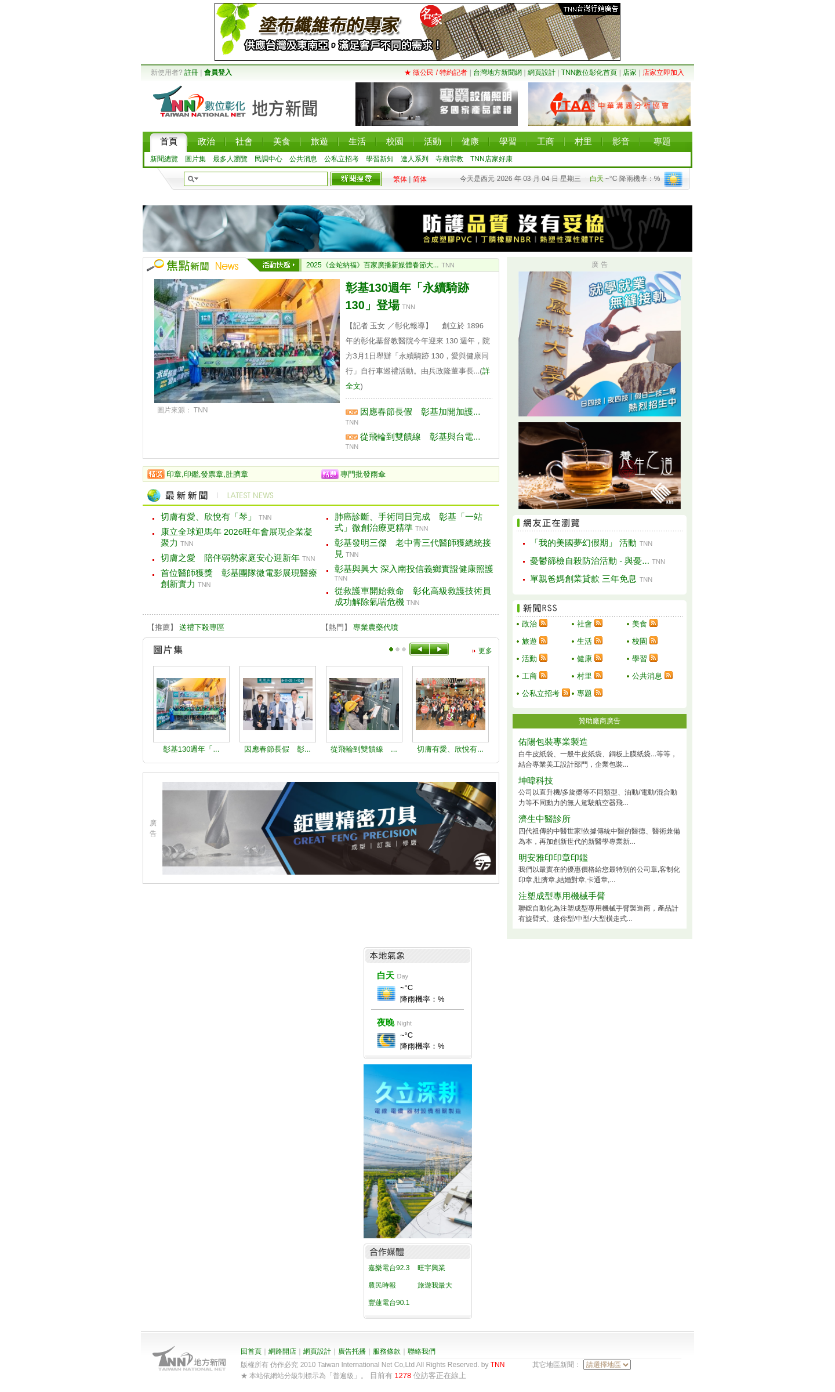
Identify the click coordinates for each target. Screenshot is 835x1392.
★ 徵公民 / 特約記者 (435, 72)
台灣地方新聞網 (497, 72)
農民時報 (382, 1285)
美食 (639, 623)
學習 (639, 658)
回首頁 (251, 1351)
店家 (630, 72)
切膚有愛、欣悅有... (450, 749)
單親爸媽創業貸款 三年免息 (583, 578)
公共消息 (303, 159)
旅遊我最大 (435, 1285)
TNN (498, 1365)
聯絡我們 (421, 1351)
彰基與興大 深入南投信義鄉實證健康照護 (414, 569)
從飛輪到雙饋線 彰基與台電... (420, 436)
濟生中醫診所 (544, 819)
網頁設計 (542, 72)
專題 (584, 693)
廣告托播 (352, 1351)
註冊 (191, 72)
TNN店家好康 (491, 159)
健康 (584, 658)
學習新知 (380, 159)
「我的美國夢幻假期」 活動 (583, 543)
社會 (584, 623)
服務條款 (387, 1351)
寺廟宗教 (449, 159)
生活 (584, 641)
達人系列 (415, 159)
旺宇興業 (431, 1268)
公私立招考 (341, 159)
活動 (529, 658)
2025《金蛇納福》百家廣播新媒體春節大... (372, 265)
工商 (529, 676)
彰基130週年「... (191, 749)
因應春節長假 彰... (277, 749)
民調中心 (268, 159)
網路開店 (282, 1351)
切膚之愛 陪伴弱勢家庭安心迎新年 (230, 558)
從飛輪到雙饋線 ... (364, 749)
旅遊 (529, 641)
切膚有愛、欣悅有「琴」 (208, 516)
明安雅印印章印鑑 (553, 857)
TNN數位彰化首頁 (589, 72)
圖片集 (195, 159)
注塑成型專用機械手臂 (561, 896)
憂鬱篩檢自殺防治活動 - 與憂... (589, 561)
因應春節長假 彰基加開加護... (420, 411)
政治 (529, 623)
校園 (639, 641)
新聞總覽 (164, 159)
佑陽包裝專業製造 (553, 741)
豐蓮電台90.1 (388, 1303)
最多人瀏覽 (230, 159)
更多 (485, 651)
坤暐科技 (535, 780)
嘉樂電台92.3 (388, 1268)
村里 (584, 676)
